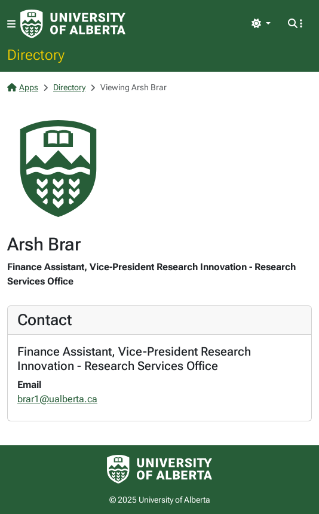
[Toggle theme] (261, 24)
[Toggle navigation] (11, 24)
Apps (22, 87)
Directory (36, 54)
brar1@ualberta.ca (57, 399)
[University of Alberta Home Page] (73, 24)
